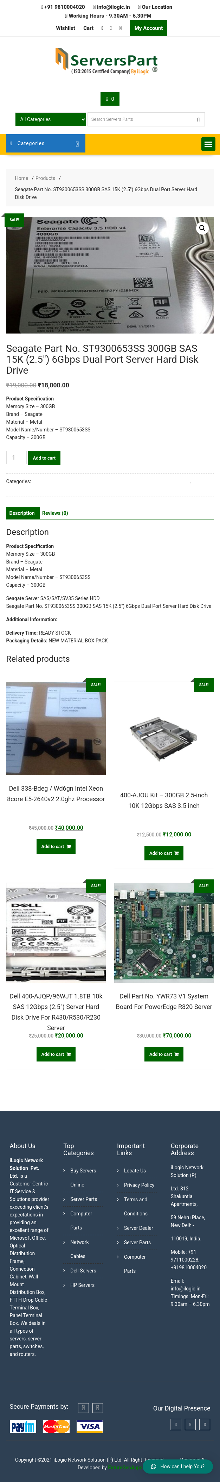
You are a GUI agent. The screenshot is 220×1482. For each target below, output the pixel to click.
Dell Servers (83, 1271)
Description (22, 513)
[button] (208, 144)
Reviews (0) (55, 513)
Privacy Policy (139, 1185)
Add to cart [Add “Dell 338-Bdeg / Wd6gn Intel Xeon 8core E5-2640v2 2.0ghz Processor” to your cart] (52, 846)
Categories (27, 143)
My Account (149, 28)
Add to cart (44, 458)
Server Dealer (138, 1228)
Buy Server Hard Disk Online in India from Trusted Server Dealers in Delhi (111, 481)
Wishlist (65, 28)
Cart (88, 28)
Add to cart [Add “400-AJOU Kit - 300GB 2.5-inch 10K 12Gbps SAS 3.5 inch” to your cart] (160, 853)
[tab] (22, 513)
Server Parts (83, 1199)
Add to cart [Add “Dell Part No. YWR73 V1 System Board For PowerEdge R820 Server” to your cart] (160, 1054)
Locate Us (135, 1170)
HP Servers (82, 1285)
